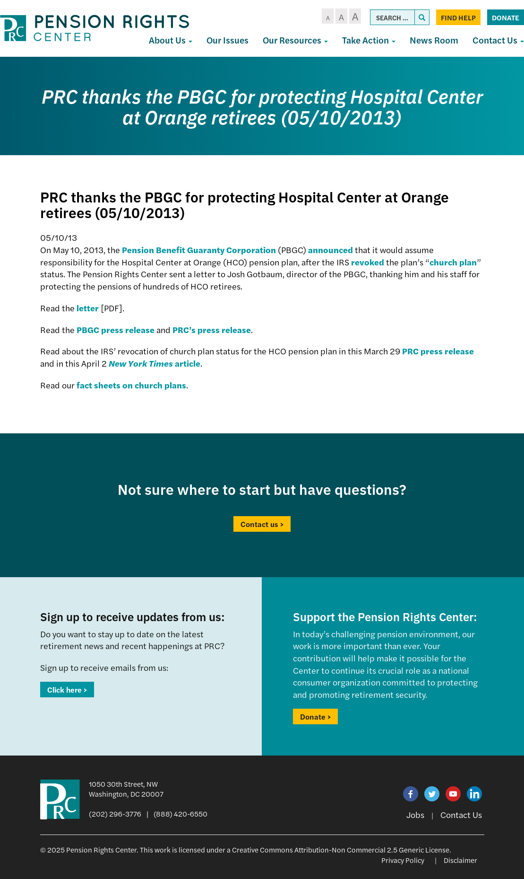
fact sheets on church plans (131, 385)
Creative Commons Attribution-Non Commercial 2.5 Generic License (340, 849)
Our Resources (295, 40)
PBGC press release (116, 329)
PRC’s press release (211, 329)
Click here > (67, 689)
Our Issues (227, 40)
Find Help (458, 17)
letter (88, 308)
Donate (505, 17)
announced (330, 249)
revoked (367, 262)
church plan (453, 262)
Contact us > (262, 524)
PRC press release (438, 351)
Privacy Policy (402, 860)
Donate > (315, 716)
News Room (434, 40)
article (154, 363)
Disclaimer (460, 860)
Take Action (368, 40)
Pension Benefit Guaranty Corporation (199, 249)
